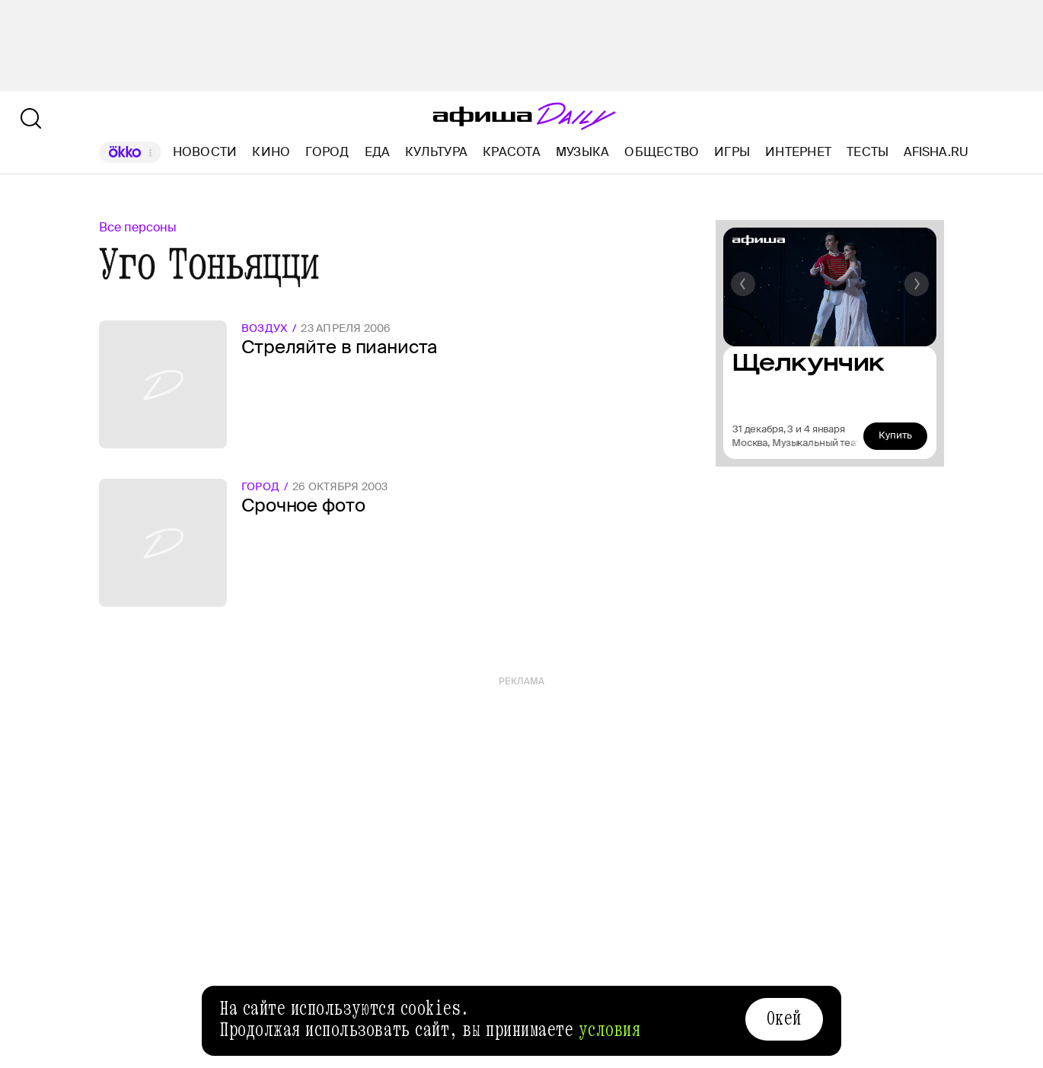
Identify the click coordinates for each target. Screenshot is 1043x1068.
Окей (784, 1018)
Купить (895, 435)
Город (327, 152)
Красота (512, 152)
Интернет (798, 152)
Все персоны (138, 227)
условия (610, 1030)
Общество (661, 152)
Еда (378, 152)
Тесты (867, 152)
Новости (205, 152)
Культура (436, 152)
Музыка (582, 152)
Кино (271, 152)
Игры (732, 152)
